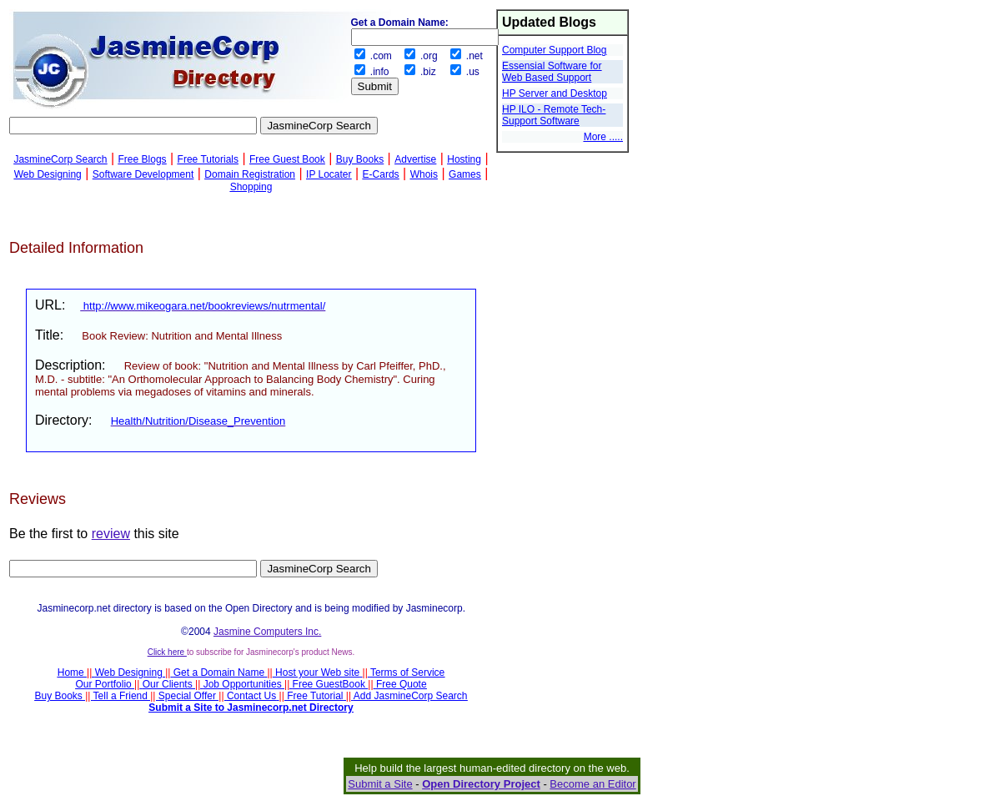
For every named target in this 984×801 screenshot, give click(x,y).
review (111, 533)
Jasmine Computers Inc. (267, 631)
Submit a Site (380, 784)
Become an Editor (592, 784)
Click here (167, 652)
